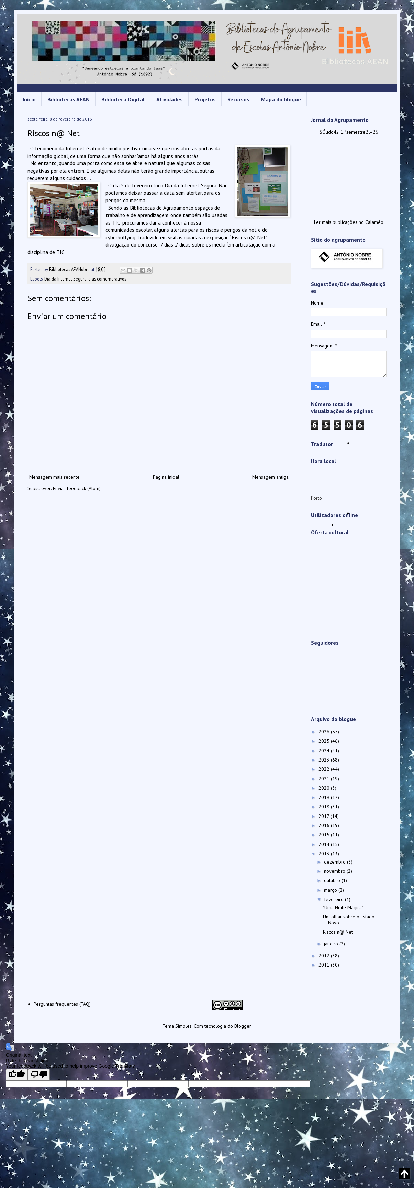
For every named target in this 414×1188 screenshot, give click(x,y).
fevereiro (334, 899)
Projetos (205, 99)
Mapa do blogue (281, 99)
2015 (324, 835)
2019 (324, 797)
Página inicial (166, 477)
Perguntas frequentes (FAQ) (62, 1004)
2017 (324, 816)
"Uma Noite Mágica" (343, 907)
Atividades (169, 99)
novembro (335, 871)
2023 (324, 760)
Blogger (242, 1026)
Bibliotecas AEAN (68, 99)
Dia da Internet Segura (65, 279)
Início (29, 99)
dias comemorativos (107, 279)
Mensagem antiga (270, 477)
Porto (316, 498)
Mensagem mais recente (54, 477)
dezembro (335, 862)
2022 (324, 769)
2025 (324, 741)
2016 (324, 825)
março (331, 890)
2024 (324, 750)
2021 (324, 779)
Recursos (238, 99)
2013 (324, 853)
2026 (324, 732)
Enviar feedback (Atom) (77, 488)
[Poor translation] (39, 1074)
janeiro (331, 943)
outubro (333, 880)
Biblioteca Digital (123, 99)
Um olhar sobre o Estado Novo (348, 920)
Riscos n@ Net (338, 932)
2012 (324, 955)
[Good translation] (17, 1074)
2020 (324, 788)
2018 (324, 806)
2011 (324, 965)
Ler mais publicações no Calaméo (348, 222)
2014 (324, 844)
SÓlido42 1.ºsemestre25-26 (349, 132)
